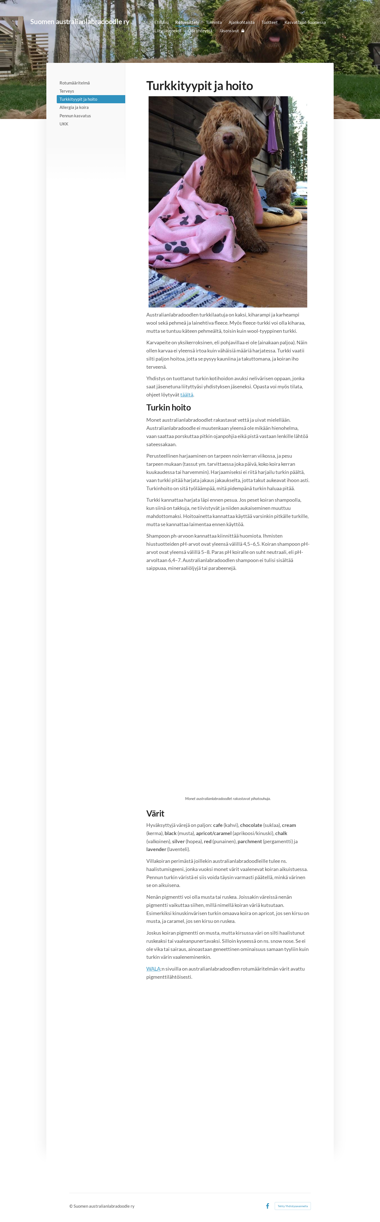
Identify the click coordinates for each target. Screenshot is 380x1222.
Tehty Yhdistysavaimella (293, 1206)
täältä (186, 394)
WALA (153, 969)
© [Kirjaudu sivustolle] (71, 1206)
